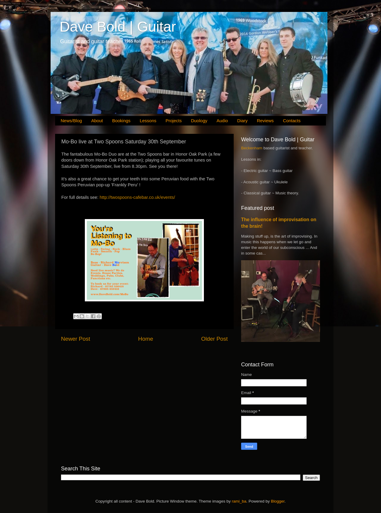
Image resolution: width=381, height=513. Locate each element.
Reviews (265, 120)
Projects (173, 120)
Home (145, 339)
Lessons (148, 120)
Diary (242, 120)
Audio (222, 120)
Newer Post (75, 339)
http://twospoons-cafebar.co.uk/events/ (137, 197)
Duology (199, 120)
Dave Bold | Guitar (118, 27)
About (97, 120)
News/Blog (71, 120)
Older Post (214, 339)
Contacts (292, 120)
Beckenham (251, 148)
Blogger (278, 501)
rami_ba (239, 501)
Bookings (121, 120)
